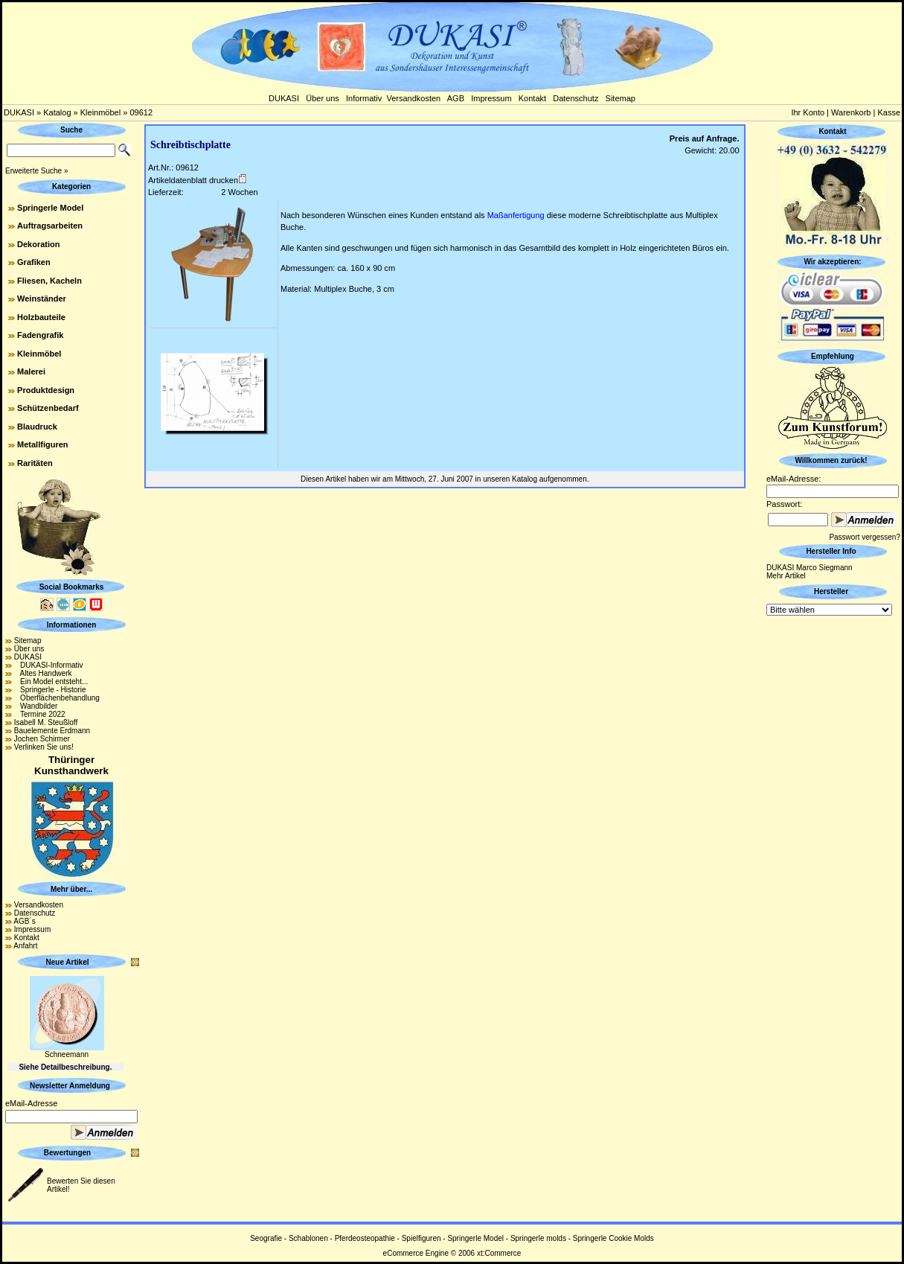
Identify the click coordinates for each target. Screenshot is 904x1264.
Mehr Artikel (786, 576)
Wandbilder (36, 706)
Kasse (888, 112)
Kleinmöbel (100, 112)
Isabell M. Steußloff (45, 722)
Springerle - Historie (50, 690)
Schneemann (67, 1054)
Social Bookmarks (71, 587)
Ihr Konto (807, 112)
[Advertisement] (832, 842)
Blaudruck (37, 426)
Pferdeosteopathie (365, 1238)
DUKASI (284, 98)
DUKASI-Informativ (48, 665)
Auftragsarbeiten (50, 225)
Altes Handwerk (43, 673)
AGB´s (24, 921)
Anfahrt (25, 946)
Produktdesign (45, 390)
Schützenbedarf (48, 407)
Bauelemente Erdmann (52, 731)
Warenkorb (851, 112)
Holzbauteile (41, 317)
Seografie (266, 1238)
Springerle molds (538, 1238)
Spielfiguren (421, 1238)
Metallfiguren (42, 444)
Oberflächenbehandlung (57, 698)
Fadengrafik (40, 335)
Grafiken (34, 262)
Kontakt (532, 98)
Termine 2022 (39, 714)
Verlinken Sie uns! (44, 747)
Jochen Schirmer (42, 739)
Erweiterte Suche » (36, 171)
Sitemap (620, 98)
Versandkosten (413, 98)
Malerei (31, 371)
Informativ (364, 98)
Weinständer (41, 298)
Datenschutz (575, 98)
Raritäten (35, 463)
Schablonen (308, 1238)
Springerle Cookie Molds (613, 1238)
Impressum (491, 98)
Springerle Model (50, 207)
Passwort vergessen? (864, 537)
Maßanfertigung (516, 215)
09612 (141, 112)
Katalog (57, 112)
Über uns (322, 98)
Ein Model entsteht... (51, 681)
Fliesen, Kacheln (49, 280)
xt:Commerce (499, 1253)
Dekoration (38, 244)
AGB (455, 98)
